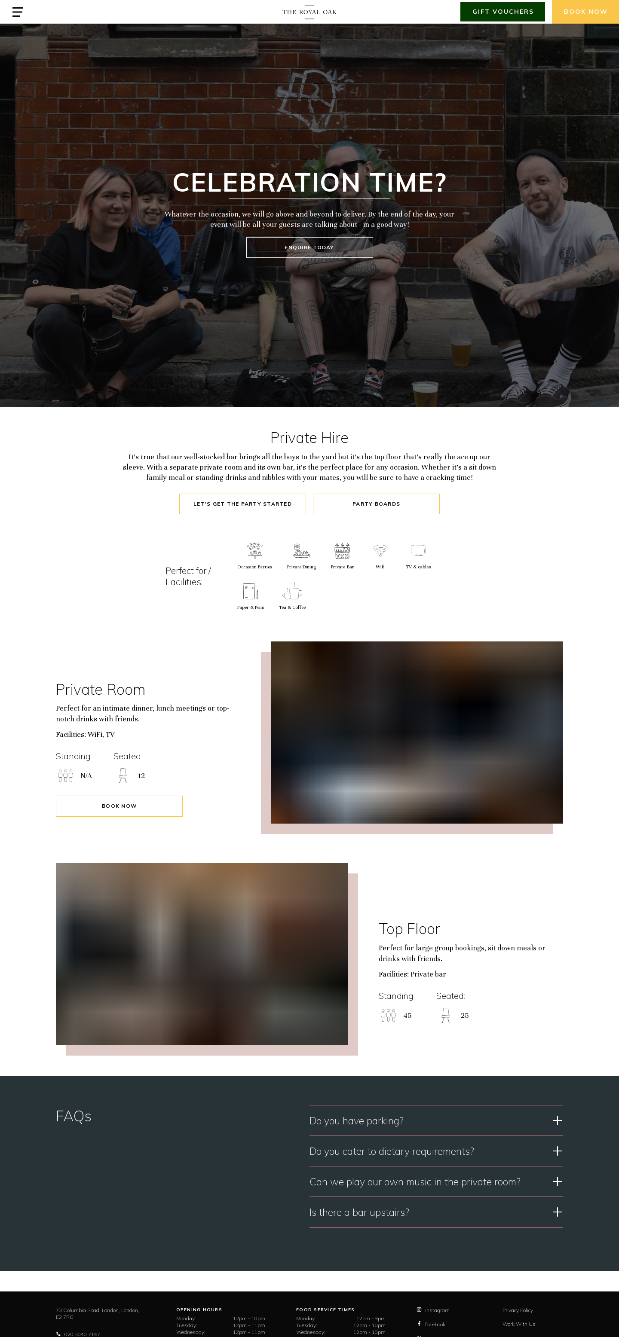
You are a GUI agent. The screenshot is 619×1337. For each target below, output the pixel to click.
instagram (433, 1310)
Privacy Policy (518, 1310)
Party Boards (376, 504)
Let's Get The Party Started (242, 504)
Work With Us (519, 1324)
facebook (431, 1324)
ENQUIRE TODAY (309, 247)
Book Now (119, 806)
